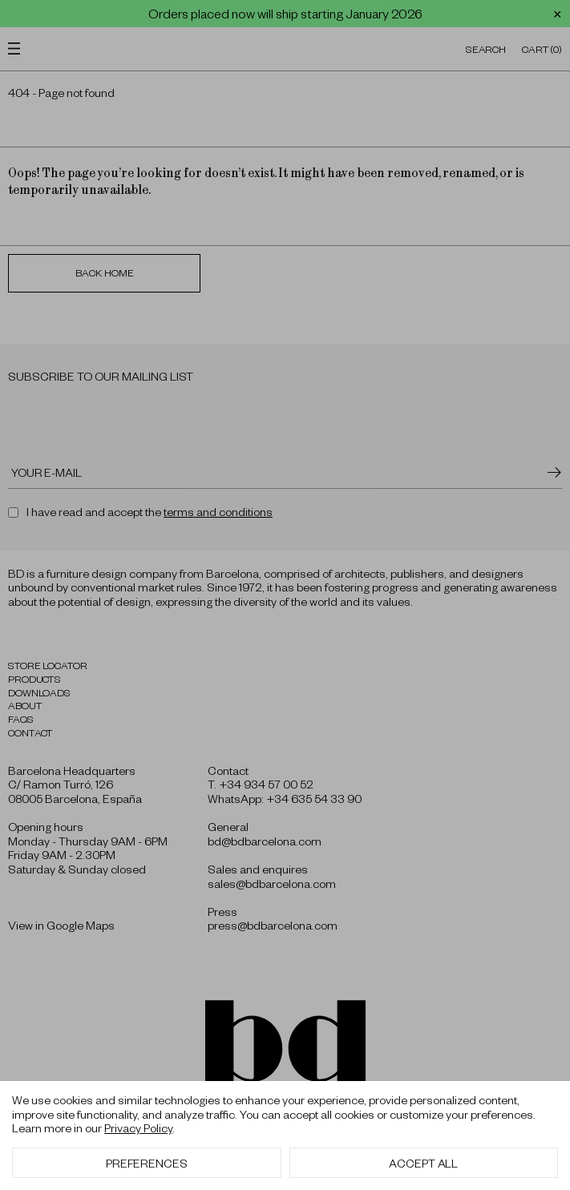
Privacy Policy (138, 1127)
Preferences (147, 1163)
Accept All (423, 1163)
